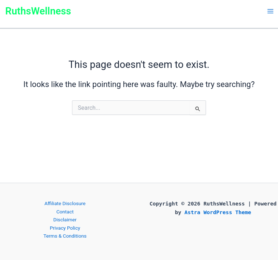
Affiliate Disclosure (65, 203)
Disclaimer (64, 219)
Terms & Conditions (65, 236)
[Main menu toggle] (270, 11)
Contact (65, 211)
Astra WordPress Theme (218, 212)
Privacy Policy (65, 228)
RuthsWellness (38, 11)
